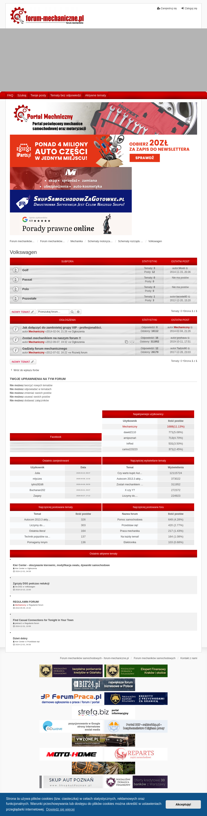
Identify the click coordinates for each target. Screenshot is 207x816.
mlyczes (37, 478)
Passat (27, 279)
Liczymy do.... (129, 495)
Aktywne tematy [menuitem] (95, 95)
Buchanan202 (37, 490)
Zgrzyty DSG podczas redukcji (31, 583)
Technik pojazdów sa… (37, 536)
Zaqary (37, 495)
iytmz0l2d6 (37, 484)
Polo (25, 289)
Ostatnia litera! (37, 530)
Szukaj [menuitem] (21, 95)
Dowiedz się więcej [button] (60, 809)
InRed (129, 443)
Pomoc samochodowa (129, 519)
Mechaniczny (36, 331)
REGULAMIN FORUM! (26, 601)
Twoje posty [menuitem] (38, 95)
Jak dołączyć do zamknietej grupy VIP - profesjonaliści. (62, 327)
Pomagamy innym (37, 542)
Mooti (182, 268)
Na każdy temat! (130, 536)
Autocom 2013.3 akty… (130, 478)
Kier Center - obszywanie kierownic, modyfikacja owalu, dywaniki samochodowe (61, 565)
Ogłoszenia (78, 331)
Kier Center (20, 568)
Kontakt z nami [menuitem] (188, 658)
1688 (170, 426)
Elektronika (130, 542)
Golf (25, 270)
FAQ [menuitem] (10, 95)
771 (171, 432)
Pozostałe (29, 298)
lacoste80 (181, 296)
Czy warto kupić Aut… (129, 473)
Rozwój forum (79, 352)
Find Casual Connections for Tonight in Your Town (43, 620)
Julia (37, 473)
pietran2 (18, 623)
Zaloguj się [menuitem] (189, 8)
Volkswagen (23, 252)
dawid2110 (130, 432)
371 (171, 449)
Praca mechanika (130, 530)
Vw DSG (18, 587)
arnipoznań (130, 438)
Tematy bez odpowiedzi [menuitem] (65, 95)
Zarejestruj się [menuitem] (167, 8)
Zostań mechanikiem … (130, 484)
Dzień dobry (20, 638)
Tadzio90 (182, 348)
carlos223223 (129, 449)
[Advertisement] (103, 60)
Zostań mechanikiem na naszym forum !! (51, 338)
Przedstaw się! (130, 525)
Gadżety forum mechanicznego (44, 348)
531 (171, 443)
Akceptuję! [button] (183, 804)
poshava (182, 337)
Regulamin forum (36, 605)
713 (171, 437)
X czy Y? (130, 490)
